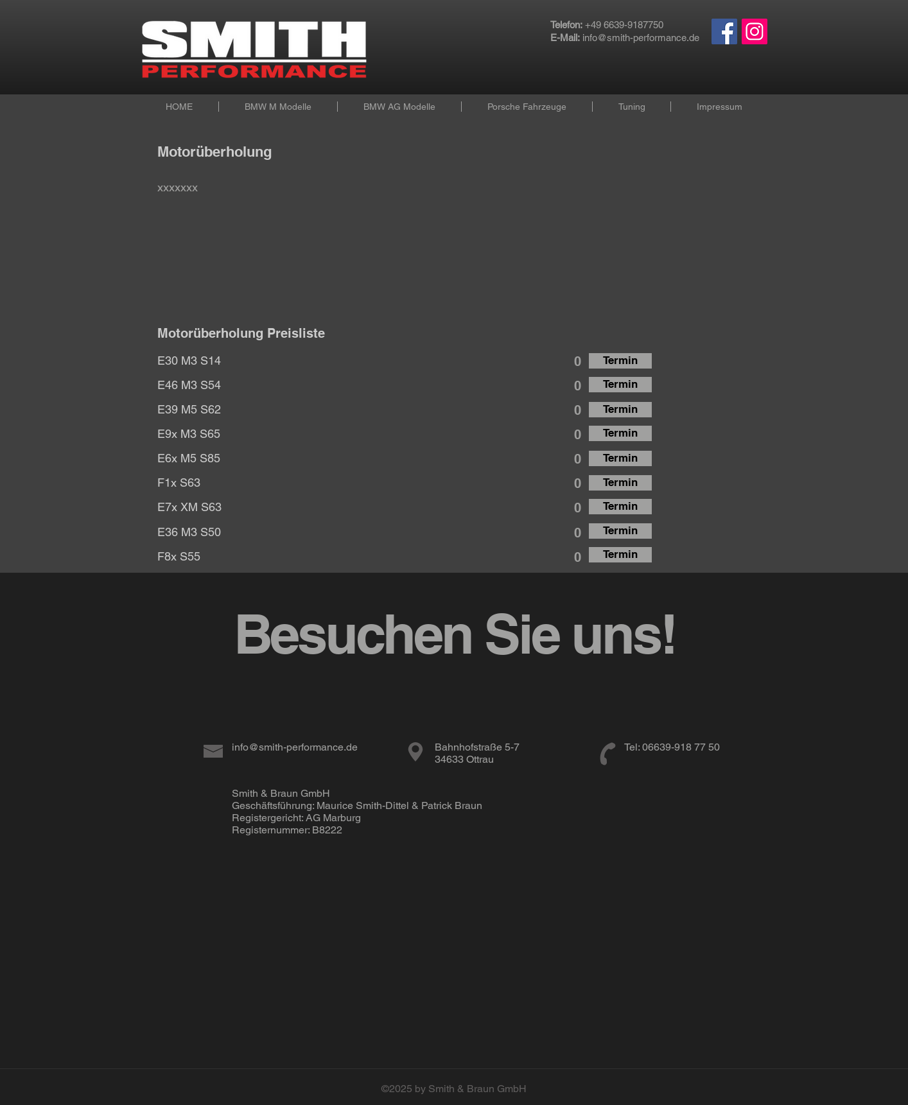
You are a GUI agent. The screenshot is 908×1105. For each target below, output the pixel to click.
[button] (277, 106)
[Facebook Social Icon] (724, 31)
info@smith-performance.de (640, 37)
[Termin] (620, 361)
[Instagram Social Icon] (754, 31)
